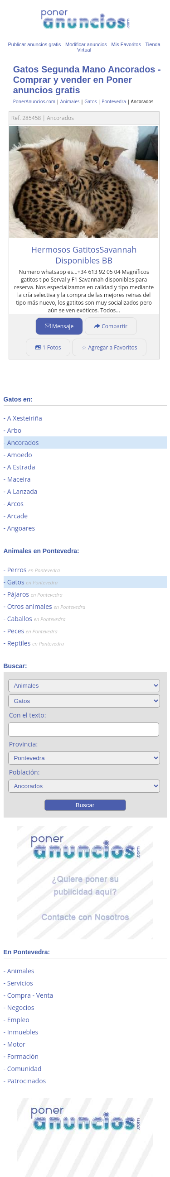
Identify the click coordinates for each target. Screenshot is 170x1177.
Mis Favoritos (126, 44)
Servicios (20, 983)
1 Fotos (48, 347)
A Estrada (21, 467)
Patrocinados (26, 1081)
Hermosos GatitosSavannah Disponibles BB (84, 255)
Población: (24, 772)
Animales (70, 101)
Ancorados (23, 442)
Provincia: (23, 744)
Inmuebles (23, 1032)
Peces (32, 631)
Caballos (36, 618)
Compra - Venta (30, 995)
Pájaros (35, 594)
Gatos (90, 101)
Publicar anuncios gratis (34, 44)
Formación (23, 1056)
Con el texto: (27, 715)
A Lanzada (22, 491)
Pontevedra (114, 101)
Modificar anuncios (86, 44)
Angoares (21, 528)
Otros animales (46, 606)
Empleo (18, 1019)
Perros (33, 569)
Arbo (14, 430)
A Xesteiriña (24, 418)
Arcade (17, 516)
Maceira (19, 479)
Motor (16, 1044)
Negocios (20, 1007)
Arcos (15, 503)
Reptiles (35, 643)
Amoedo (19, 454)
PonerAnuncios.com (34, 101)
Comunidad (24, 1068)
